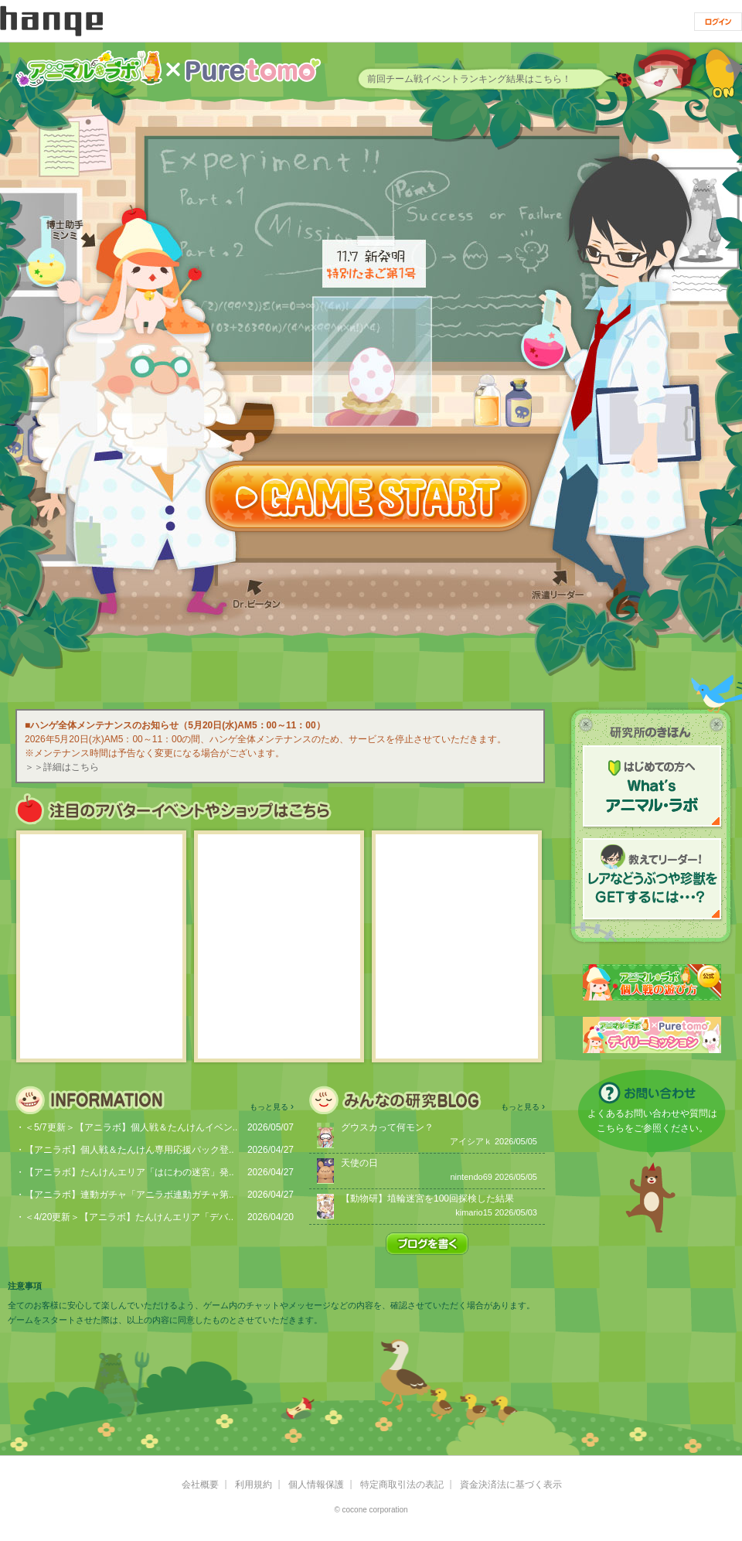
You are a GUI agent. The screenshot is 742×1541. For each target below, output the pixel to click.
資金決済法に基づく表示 (511, 1484)
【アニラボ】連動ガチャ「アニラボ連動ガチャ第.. (129, 1194)
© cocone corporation (370, 1510)
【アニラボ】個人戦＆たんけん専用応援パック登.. (129, 1149)
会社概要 (200, 1484)
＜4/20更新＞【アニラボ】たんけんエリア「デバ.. (129, 1217)
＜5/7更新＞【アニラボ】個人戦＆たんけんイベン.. (131, 1127)
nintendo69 (471, 1176)
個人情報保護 (316, 1484)
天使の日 (359, 1162)
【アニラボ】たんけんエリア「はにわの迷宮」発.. (129, 1172)
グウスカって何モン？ (387, 1127)
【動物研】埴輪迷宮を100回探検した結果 (427, 1198)
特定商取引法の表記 (402, 1484)
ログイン (718, 21)
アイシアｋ (471, 1141)
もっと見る (269, 1107)
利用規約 (253, 1484)
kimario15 (473, 1212)
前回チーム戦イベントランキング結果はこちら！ (469, 78)
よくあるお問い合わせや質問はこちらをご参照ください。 (652, 1121)
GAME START (368, 496)
